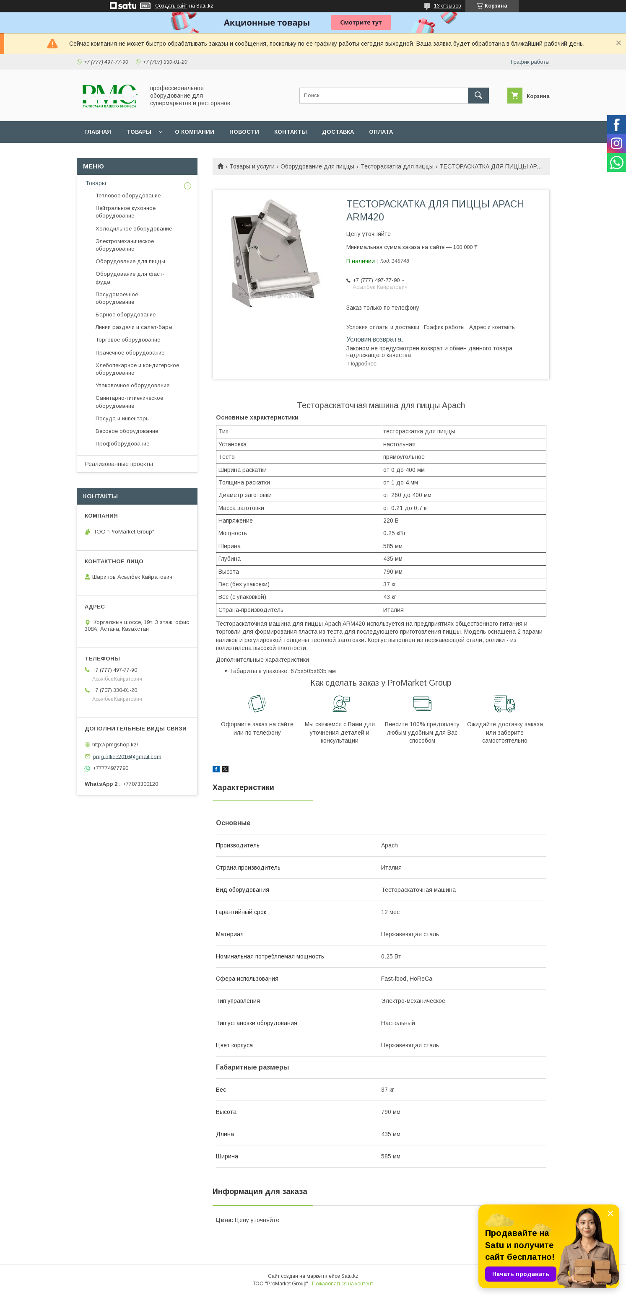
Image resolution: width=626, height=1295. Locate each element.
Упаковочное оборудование (132, 385)
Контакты (290, 132)
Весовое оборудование (127, 431)
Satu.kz (349, 1276)
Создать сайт (171, 6)
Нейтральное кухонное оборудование (126, 212)
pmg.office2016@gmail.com (127, 756)
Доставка (338, 132)
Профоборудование (122, 443)
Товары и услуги (252, 166)
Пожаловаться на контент (342, 1284)
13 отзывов (447, 6)
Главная (97, 132)
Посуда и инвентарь (122, 418)
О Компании (194, 132)
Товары (138, 132)
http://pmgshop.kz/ (115, 744)
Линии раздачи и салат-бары (134, 327)
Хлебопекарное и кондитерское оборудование (137, 369)
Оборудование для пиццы (317, 166)
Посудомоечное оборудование (117, 298)
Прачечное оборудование (130, 353)
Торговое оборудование (128, 340)
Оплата (381, 132)
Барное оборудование (126, 314)
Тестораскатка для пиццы (397, 166)
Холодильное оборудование (134, 228)
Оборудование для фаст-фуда (130, 278)
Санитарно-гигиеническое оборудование (129, 402)
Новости (244, 132)
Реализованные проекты (119, 464)
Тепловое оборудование (128, 195)
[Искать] (478, 96)
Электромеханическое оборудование (125, 245)
